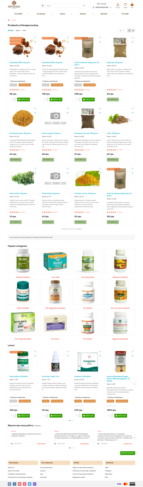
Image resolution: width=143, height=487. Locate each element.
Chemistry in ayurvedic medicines (84, 470)
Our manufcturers (46, 467)
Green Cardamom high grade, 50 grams (86, 64)
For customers (47, 462)
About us (11, 467)
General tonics (23, 277)
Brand (14, 20)
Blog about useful (79, 477)
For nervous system (120, 308)
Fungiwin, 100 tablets (82, 377)
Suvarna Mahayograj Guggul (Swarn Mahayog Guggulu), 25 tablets (118, 379)
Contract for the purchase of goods (20, 477)
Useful (76, 462)
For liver (55, 339)
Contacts (109, 462)
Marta (57, 431)
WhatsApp (108, 474)
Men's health (23, 308)
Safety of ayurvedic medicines (83, 467)
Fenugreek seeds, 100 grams (20, 134)
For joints (87, 308)
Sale (41, 474)
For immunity (87, 277)
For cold (55, 277)
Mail (106, 477)
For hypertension (23, 339)
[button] (134, 384)
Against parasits (120, 339)
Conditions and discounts (17, 474)
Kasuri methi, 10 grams (18, 194)
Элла (99, 431)
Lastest (43, 470)
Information (13, 462)
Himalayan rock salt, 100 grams (86, 134)
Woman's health (120, 277)
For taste (125, 14)
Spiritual (104, 14)
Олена (13, 431)
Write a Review (128, 453)
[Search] (65, 6)
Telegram (108, 470)
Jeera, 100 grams (113, 134)
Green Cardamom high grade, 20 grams (119, 195)
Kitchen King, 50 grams (51, 194)
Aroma (62, 14)
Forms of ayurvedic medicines (83, 474)
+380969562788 (100, 7)
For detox (87, 339)
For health (18, 14)
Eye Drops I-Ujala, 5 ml (50, 377)
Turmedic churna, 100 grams (85, 194)
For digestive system (55, 308)
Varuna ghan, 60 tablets (19, 377)
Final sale (43, 477)
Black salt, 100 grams (115, 63)
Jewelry (83, 14)
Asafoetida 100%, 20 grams (52, 63)
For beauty (41, 14)
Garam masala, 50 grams (51, 134)
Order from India (13, 470)
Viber (107, 467)
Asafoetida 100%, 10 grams (20, 63)
